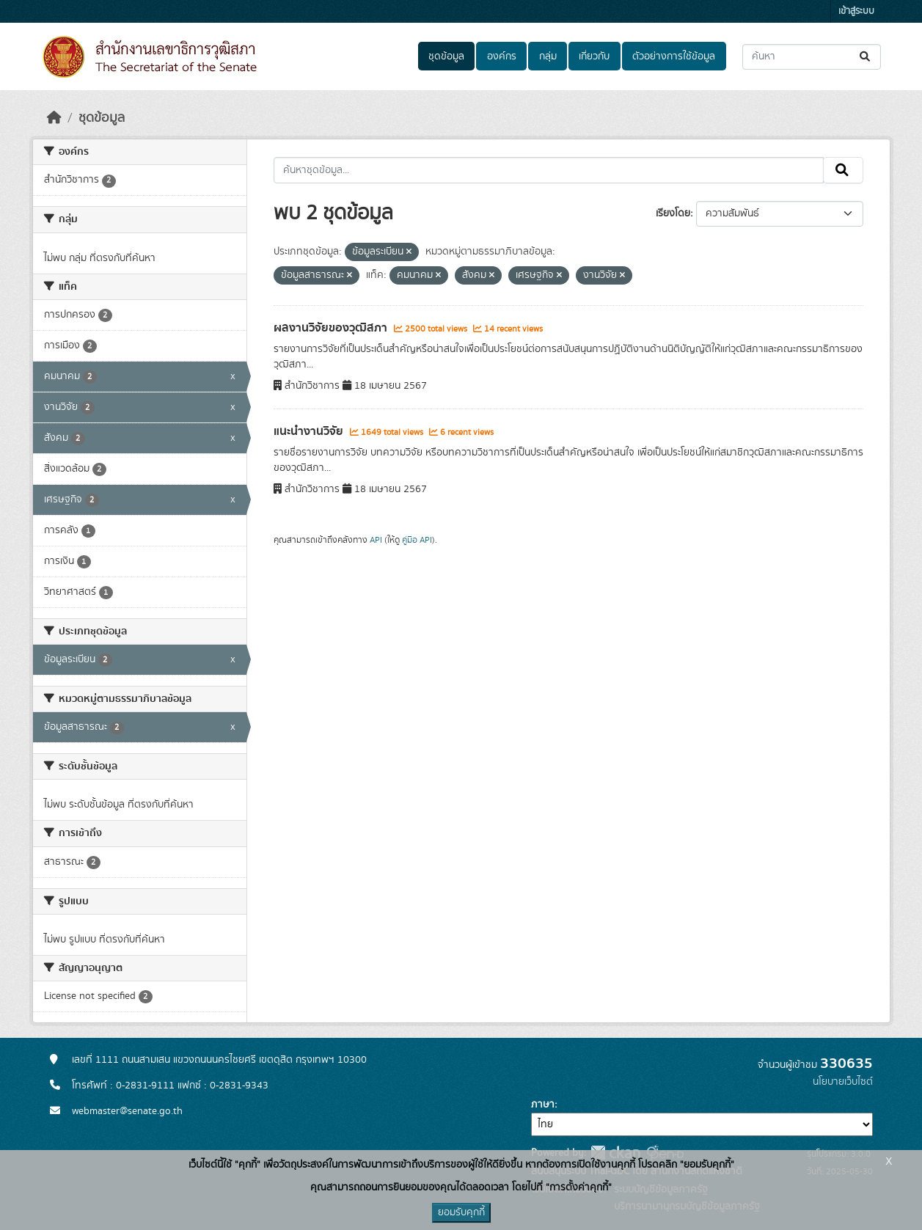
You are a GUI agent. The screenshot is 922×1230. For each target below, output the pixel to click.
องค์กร (501, 56)
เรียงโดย (673, 213)
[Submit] (866, 57)
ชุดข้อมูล (446, 56)
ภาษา (543, 1104)
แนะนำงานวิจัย (310, 431)
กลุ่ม (548, 56)
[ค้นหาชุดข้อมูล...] (811, 57)
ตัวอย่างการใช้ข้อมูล (673, 56)
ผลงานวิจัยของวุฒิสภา (332, 327)
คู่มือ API (417, 539)
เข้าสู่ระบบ (856, 11)
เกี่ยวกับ (594, 56)
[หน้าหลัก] (54, 118)
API (376, 539)
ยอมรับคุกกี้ (461, 1212)
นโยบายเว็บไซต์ (843, 1082)
